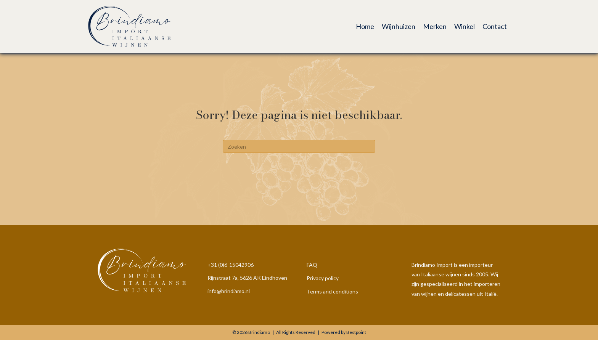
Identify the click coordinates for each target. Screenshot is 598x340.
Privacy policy (323, 278)
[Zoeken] (299, 146)
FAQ (312, 264)
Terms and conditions (332, 291)
